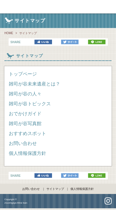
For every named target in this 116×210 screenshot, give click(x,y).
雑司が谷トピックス (30, 103)
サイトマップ (55, 188)
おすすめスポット (27, 133)
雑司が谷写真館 (25, 123)
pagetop (58, 201)
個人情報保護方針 (27, 153)
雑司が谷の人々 (25, 93)
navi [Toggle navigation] (110, 6)
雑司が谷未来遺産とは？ (34, 83)
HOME (8, 33)
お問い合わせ (23, 143)
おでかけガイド (25, 113)
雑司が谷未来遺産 (58, 6)
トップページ (23, 73)
